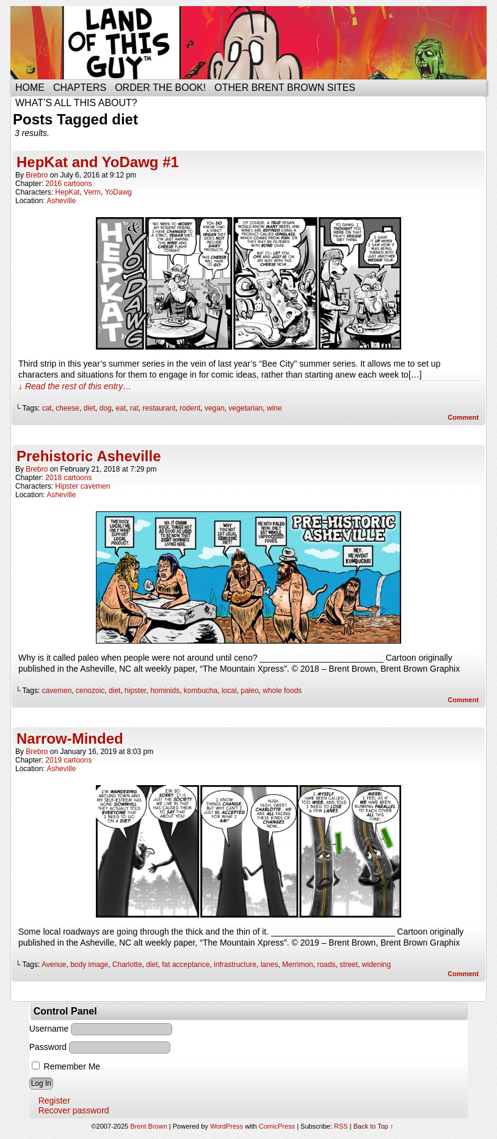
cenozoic (90, 690)
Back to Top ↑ (374, 1126)
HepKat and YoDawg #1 (97, 162)
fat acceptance (185, 964)
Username (49, 1028)
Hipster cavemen (82, 486)
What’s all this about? (76, 103)
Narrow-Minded (69, 738)
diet (89, 408)
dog (106, 408)
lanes (269, 964)
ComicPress (277, 1126)
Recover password (73, 1110)
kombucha (200, 690)
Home (30, 87)
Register (54, 1100)
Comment (463, 417)
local (229, 690)
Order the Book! (160, 87)
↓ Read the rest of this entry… (74, 386)
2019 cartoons (68, 760)
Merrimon (297, 964)
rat (134, 408)
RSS (341, 1126)
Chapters (79, 87)
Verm (92, 192)
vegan (215, 408)
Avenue (54, 964)
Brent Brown (148, 1126)
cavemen (57, 690)
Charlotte (127, 964)
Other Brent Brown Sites (284, 87)
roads (326, 964)
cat (47, 408)
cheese (67, 408)
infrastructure (235, 964)
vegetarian (245, 408)
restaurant (158, 408)
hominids (165, 690)
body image (89, 964)
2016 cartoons (68, 183)
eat (120, 408)
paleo (249, 690)
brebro (37, 175)
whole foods (282, 690)
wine (274, 408)
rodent (190, 408)
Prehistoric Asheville (88, 456)
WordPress (226, 1126)
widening (376, 964)
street (348, 964)
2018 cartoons (68, 477)
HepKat (67, 192)
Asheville (61, 200)
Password (48, 1047)
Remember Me (66, 1066)
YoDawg (118, 192)
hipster (135, 690)
